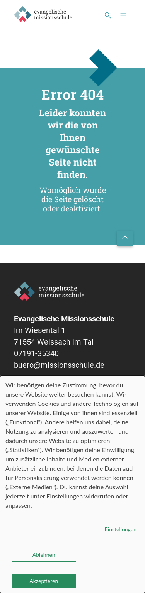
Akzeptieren (43, 581)
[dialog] (72, 484)
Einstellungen (120, 529)
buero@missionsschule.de (59, 365)
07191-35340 (36, 353)
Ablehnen (43, 554)
